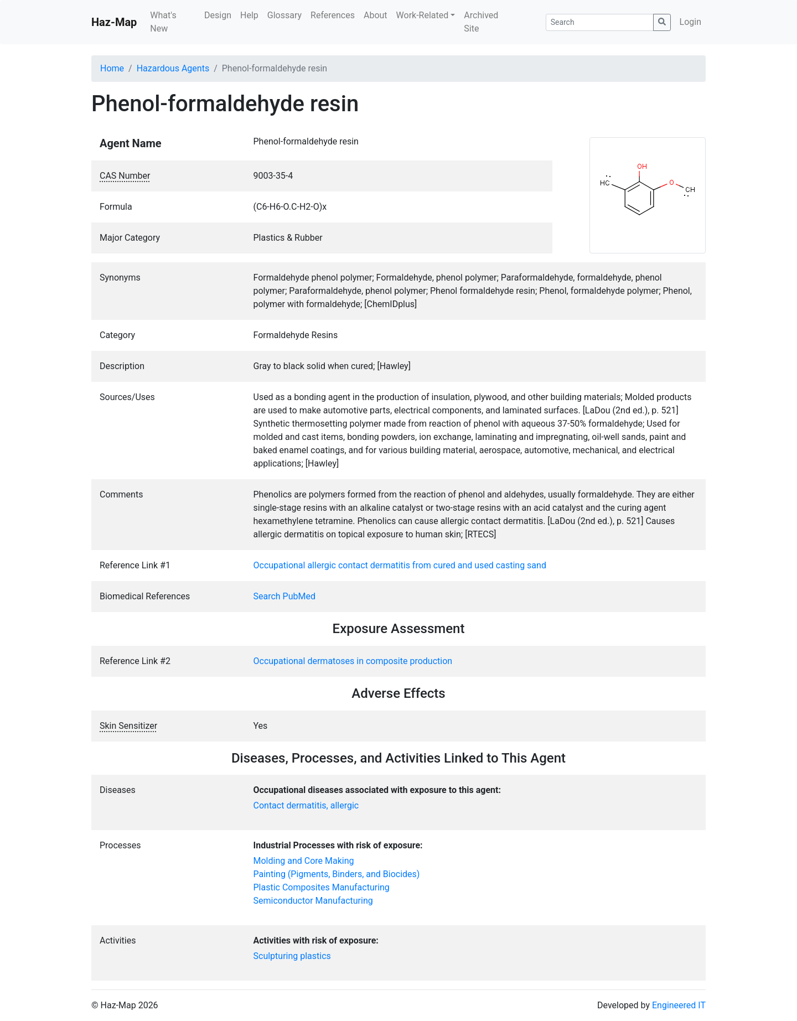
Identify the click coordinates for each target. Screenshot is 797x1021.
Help (249, 15)
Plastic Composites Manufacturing (321, 887)
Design (217, 15)
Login (690, 22)
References (332, 15)
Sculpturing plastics (292, 956)
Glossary (284, 15)
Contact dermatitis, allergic (306, 805)
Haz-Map (114, 22)
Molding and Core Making (303, 861)
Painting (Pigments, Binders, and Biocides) (336, 874)
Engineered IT (679, 1005)
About (375, 15)
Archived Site (481, 22)
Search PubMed (284, 596)
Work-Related (422, 15)
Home (112, 68)
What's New (163, 22)
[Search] (600, 22)
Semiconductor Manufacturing (313, 900)
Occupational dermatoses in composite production (353, 661)
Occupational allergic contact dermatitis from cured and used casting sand (399, 565)
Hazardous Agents (173, 68)
